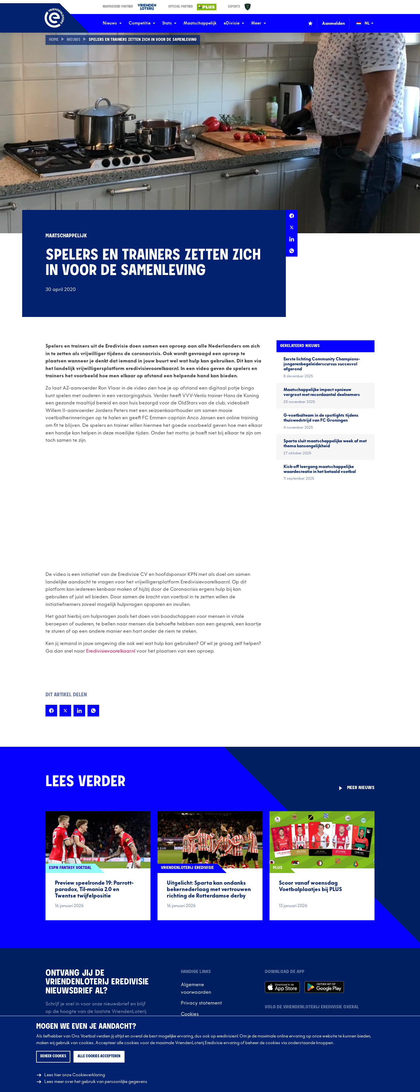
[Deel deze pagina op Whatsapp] (292, 251)
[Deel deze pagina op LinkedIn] (292, 239)
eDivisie (234, 23)
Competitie (142, 23)
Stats (169, 23)
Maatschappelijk (200, 23)
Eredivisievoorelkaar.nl (110, 651)
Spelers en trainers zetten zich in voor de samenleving (144, 40)
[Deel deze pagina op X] (292, 227)
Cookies (190, 1014)
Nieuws (112, 23)
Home (54, 40)
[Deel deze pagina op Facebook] (292, 216)
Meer (258, 23)
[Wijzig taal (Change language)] (369, 23)
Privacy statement (201, 1003)
